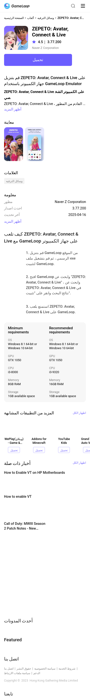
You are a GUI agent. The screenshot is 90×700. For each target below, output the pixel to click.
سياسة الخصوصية (44, 668)
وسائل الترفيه (45, 18)
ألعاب (30, 18)
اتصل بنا (8, 668)
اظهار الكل (79, 413)
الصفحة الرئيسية (14, 18)
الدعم (36, 673)
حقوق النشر (24, 668)
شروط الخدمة (67, 668)
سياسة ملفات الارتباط (17, 673)
